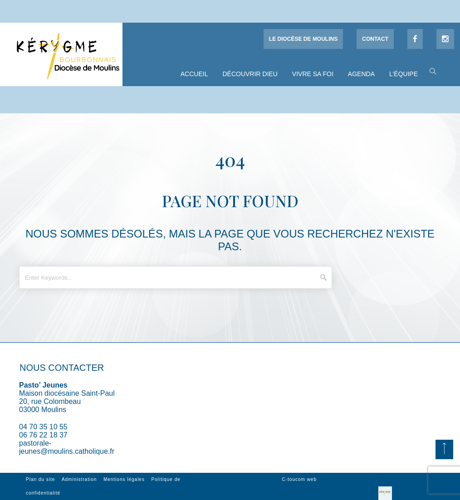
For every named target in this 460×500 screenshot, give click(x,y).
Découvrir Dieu (249, 74)
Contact (375, 39)
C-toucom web (299, 479)
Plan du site (40, 479)
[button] (430, 70)
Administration (79, 479)
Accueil (194, 74)
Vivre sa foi (312, 74)
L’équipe (403, 74)
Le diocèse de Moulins (303, 39)
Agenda (361, 74)
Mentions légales (124, 479)
